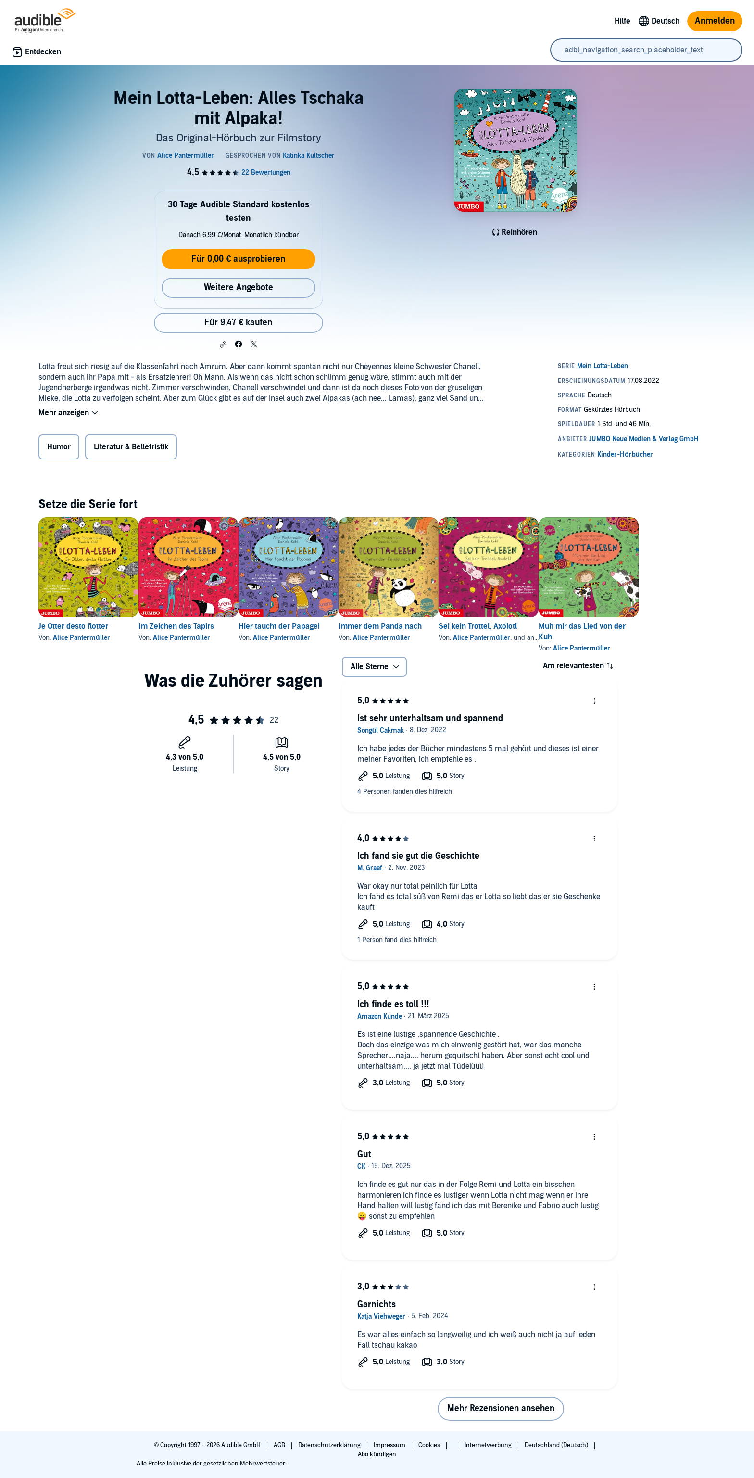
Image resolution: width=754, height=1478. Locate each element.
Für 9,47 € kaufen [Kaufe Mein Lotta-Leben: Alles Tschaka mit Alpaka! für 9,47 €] (238, 323)
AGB (280, 1445)
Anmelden (715, 21)
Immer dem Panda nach (426, 626)
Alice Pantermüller (81, 638)
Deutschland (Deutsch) (557, 1445)
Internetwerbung (489, 1445)
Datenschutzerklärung (330, 1445)
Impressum (390, 1445)
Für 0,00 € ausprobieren (238, 259)
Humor (59, 447)
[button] (223, 344)
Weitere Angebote (238, 287)
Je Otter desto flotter (73, 626)
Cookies (429, 1445)
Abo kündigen (377, 1454)
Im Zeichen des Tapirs (191, 626)
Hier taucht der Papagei (310, 626)
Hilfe (622, 21)
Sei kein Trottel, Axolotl (539, 626)
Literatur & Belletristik (131, 447)
